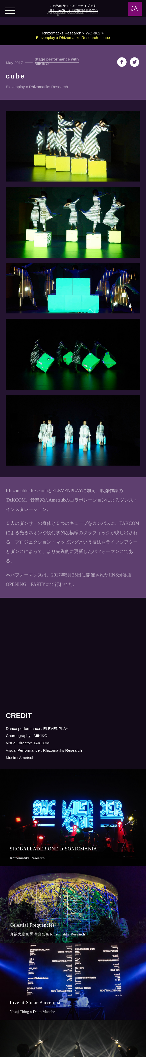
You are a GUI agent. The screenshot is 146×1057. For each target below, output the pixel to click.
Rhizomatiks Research (61, 33)
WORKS (93, 33)
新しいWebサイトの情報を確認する (74, 10)
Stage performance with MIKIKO (57, 61)
